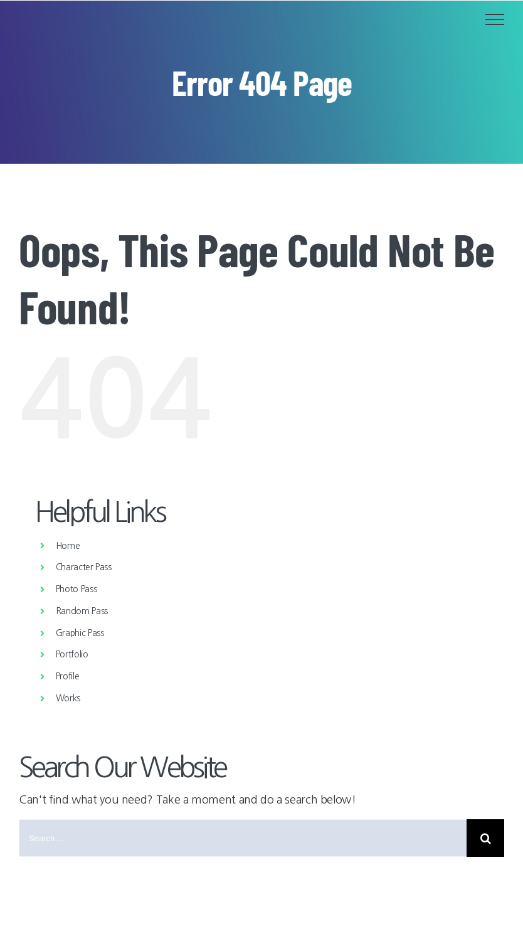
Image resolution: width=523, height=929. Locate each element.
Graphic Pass (80, 633)
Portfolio (72, 654)
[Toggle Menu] (494, 19)
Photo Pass (76, 589)
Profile (67, 676)
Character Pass (84, 567)
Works (68, 698)
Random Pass (82, 611)
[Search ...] (243, 838)
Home (68, 545)
